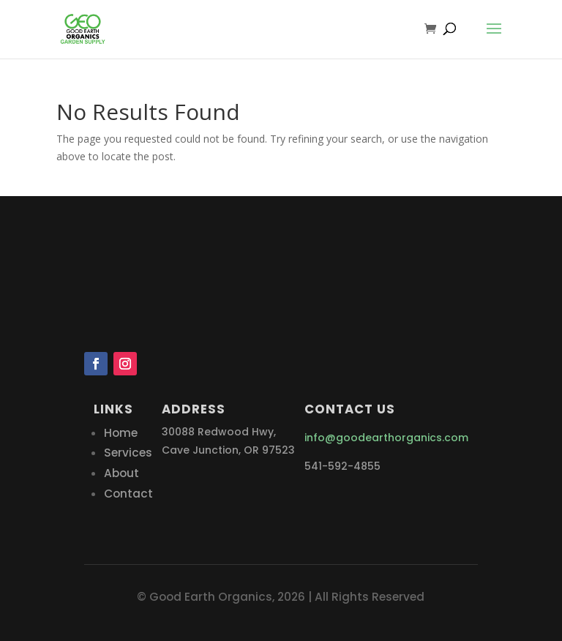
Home (121, 433)
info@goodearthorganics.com (386, 437)
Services (128, 452)
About (121, 473)
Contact (128, 493)
